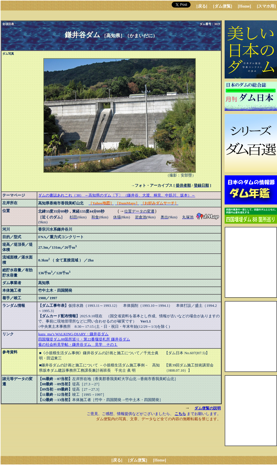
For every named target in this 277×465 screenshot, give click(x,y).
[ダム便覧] (222, 6)
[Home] (244, 6)
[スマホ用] (266, 6)
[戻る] (201, 6)
